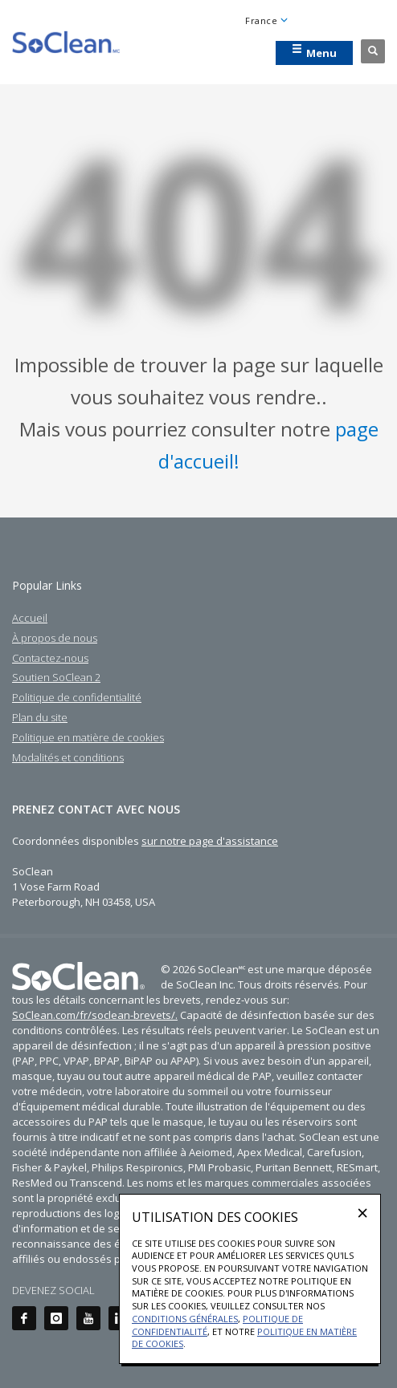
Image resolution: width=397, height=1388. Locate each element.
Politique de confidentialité (76, 697)
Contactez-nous (50, 658)
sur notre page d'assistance (209, 841)
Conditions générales (185, 1319)
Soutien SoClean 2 (56, 677)
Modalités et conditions (68, 757)
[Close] (362, 1212)
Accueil (29, 618)
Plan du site (40, 717)
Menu (314, 51)
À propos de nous (54, 638)
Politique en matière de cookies (88, 737)
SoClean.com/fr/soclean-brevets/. (95, 1015)
